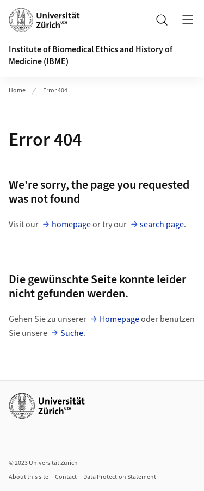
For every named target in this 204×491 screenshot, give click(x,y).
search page (162, 225)
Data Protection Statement (119, 477)
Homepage (119, 319)
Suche (71, 333)
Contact (66, 477)
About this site (28, 477)
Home (17, 90)
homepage (71, 225)
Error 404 (55, 90)
